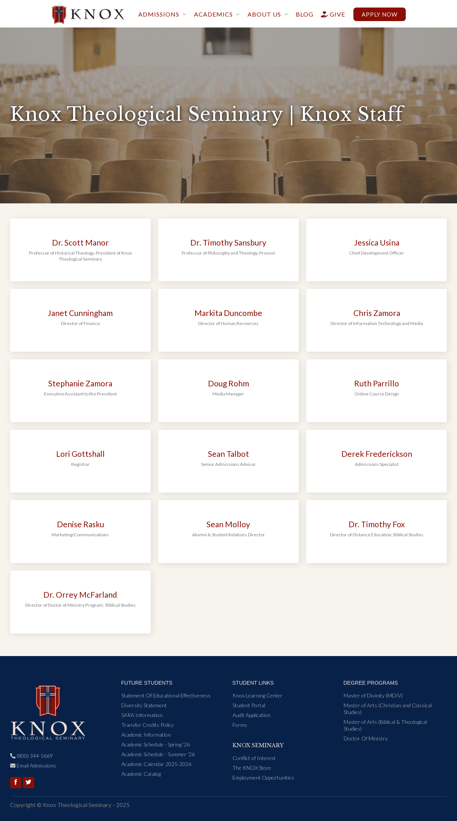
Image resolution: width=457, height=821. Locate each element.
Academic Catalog (141, 774)
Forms (239, 725)
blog (304, 14)
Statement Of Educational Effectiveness (166, 695)
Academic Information (146, 734)
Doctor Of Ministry (366, 738)
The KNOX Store (251, 768)
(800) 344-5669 (31, 755)
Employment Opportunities (263, 777)
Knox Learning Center (257, 695)
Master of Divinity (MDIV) (373, 695)
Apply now (379, 14)
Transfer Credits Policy (147, 725)
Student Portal (248, 705)
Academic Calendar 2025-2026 (156, 764)
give (330, 14)
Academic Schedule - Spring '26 (155, 744)
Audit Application (251, 715)
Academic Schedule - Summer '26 (158, 754)
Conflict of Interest (254, 758)
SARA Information (142, 715)
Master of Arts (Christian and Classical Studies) (388, 708)
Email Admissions (33, 765)
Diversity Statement (144, 705)
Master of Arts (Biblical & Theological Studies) (385, 725)
